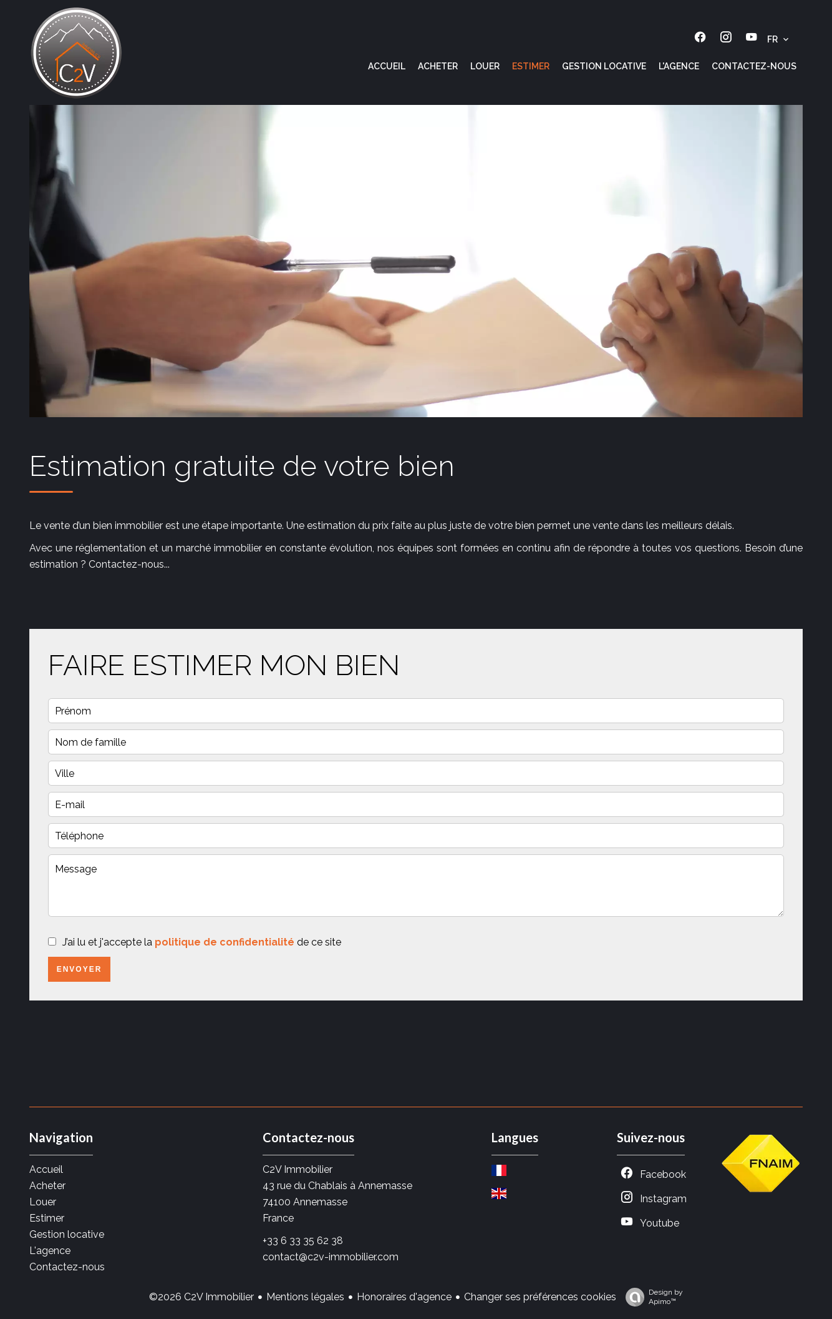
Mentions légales (305, 1297)
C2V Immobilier (297, 1169)
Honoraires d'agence (404, 1297)
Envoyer (79, 969)
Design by (651, 1297)
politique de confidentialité (224, 942)
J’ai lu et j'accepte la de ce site (201, 942)
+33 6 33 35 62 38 (303, 1241)
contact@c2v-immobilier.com (331, 1257)
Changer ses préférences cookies (540, 1297)
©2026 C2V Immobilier (201, 1297)
